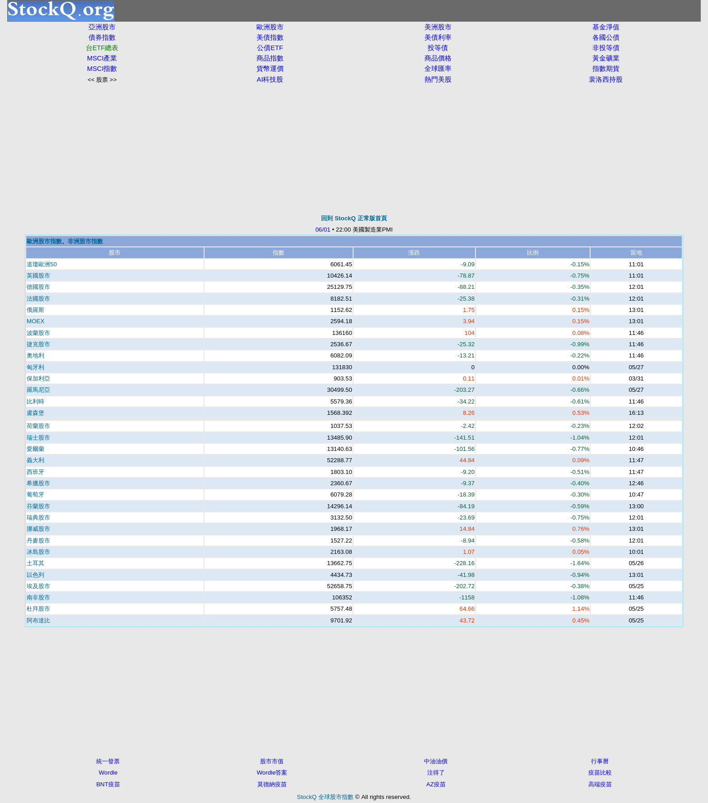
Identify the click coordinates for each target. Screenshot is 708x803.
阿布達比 (38, 620)
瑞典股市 (38, 517)
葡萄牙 (35, 494)
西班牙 (35, 472)
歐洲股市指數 (44, 241)
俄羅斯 (35, 309)
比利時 (35, 401)
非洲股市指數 (85, 241)
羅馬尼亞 (38, 389)
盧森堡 (35, 412)
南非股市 (38, 597)
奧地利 (35, 355)
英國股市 (38, 275)
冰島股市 (38, 551)
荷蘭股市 (38, 425)
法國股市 (38, 298)
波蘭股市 (38, 333)
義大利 (35, 460)
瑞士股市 (38, 437)
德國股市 (38, 286)
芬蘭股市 (38, 506)
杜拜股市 (38, 608)
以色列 (35, 574)
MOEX (35, 321)
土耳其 (35, 563)
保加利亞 (38, 378)
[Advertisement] (354, 149)
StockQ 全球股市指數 (325, 797)
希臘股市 (38, 483)
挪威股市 (38, 528)
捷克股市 (38, 344)
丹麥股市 (38, 540)
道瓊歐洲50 (42, 264)
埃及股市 (38, 586)
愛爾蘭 (35, 449)
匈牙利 (35, 367)
